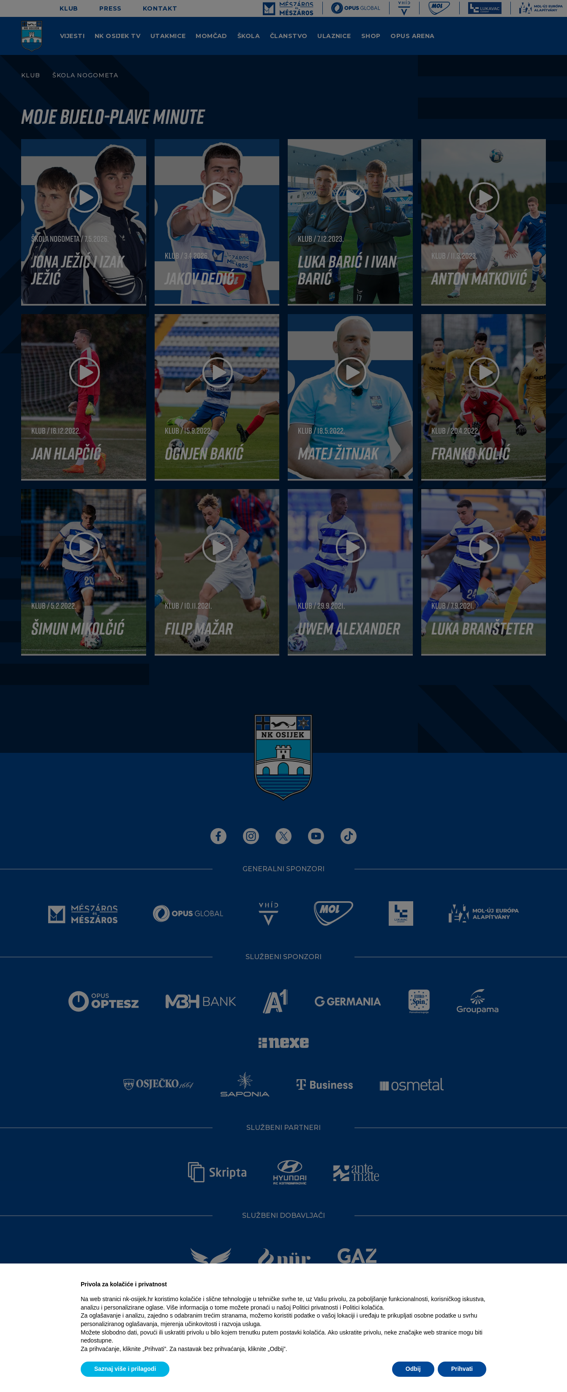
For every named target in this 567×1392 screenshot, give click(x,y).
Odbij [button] (413, 1368)
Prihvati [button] (462, 1368)
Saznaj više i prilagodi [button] (125, 1368)
